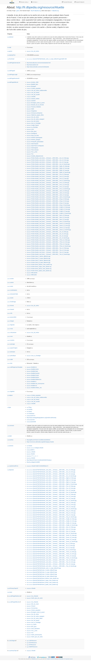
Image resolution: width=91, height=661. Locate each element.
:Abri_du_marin (33, 604)
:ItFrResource (31, 644)
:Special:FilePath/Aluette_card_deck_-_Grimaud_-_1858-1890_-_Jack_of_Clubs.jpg (51, 502)
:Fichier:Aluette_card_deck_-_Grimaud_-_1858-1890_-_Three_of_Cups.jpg (48, 244)
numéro (10, 340)
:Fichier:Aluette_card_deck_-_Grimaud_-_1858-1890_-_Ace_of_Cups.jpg (47, 162)
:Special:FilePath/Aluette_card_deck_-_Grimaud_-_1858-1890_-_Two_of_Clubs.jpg (51, 560)
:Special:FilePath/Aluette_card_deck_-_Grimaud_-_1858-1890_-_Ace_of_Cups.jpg (51, 474)
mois (10, 328)
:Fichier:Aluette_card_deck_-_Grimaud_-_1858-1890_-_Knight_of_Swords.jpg (49, 213)
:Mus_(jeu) (31, 131)
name (9, 592)
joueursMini (11, 317)
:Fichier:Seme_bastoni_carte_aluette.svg (39, 264)
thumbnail (10, 59)
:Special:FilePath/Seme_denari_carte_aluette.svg (42, 582)
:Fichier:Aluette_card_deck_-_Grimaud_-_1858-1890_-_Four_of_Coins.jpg (48, 184)
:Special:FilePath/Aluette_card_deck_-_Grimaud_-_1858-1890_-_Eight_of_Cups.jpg (51, 482)
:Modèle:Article (33, 369)
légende (11, 324)
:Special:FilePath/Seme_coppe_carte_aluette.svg (42, 580)
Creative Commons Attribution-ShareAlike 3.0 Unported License (59, 658)
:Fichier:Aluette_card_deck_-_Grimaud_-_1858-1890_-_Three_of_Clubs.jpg (48, 240)
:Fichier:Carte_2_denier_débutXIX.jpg (38, 256)
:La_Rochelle (32, 127)
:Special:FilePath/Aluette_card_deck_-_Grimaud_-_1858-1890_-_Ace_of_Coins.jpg (51, 472)
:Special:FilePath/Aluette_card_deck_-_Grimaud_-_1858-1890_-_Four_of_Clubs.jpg (51, 494)
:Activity (29, 409)
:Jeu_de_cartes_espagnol (35, 119)
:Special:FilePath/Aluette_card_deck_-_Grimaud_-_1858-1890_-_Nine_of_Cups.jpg (51, 531)
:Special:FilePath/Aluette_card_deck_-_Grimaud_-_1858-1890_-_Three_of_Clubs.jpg (51, 551)
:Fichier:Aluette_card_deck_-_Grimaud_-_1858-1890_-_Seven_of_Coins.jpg (48, 225)
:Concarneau (32, 608)
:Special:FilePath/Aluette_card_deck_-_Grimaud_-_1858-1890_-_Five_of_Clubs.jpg (51, 486)
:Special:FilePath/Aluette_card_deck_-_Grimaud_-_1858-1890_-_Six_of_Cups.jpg (51, 547)
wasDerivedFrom (12, 466)
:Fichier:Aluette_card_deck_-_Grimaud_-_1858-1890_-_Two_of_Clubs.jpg (48, 248)
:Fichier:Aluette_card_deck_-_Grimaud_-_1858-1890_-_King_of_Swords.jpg (48, 205)
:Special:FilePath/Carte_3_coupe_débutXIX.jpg (42, 572)
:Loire (30, 129)
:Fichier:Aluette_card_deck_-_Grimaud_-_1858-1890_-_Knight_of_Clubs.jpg (48, 207)
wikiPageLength (12, 74)
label (9, 436)
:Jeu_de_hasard (33, 620)
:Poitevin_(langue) (33, 139)
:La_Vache (31, 624)
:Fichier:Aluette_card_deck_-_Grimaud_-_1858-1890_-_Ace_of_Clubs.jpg (48, 158)
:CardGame (30, 413)
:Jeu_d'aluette (32, 596)
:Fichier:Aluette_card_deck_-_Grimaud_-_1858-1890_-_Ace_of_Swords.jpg (48, 164)
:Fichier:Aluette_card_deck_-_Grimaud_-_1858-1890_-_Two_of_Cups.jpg (47, 252)
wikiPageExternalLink (13, 62)
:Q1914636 (31, 421)
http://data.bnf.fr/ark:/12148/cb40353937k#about (39, 460)
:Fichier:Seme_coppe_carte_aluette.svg (39, 266)
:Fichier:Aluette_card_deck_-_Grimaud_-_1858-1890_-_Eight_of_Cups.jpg (48, 170)
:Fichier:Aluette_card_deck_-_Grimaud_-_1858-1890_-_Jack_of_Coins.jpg (48, 192)
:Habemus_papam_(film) (35, 115)
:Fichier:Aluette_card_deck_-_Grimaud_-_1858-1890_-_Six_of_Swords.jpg (48, 238)
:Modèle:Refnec (33, 377)
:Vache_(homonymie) (34, 634)
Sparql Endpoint (79, 2)
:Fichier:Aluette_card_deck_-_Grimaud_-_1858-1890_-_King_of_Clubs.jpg (48, 199)
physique (11, 351)
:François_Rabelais (34, 106)
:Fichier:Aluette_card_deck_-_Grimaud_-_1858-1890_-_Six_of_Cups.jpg (47, 235)
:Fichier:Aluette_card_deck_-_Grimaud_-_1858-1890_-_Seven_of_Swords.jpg (49, 229)
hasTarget (12, 640)
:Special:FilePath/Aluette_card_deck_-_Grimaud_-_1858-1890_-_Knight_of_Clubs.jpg (51, 519)
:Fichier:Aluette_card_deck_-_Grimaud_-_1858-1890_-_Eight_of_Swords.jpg (48, 172)
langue (10, 321)
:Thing (29, 407)
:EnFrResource (32, 642)
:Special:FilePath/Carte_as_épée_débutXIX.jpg (42, 576)
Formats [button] (34, 2)
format (10, 305)
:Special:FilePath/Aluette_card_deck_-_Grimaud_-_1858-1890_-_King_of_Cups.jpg (51, 515)
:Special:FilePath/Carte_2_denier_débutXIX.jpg (42, 570)
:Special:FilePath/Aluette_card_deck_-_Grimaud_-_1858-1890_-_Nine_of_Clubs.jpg (51, 527)
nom (10, 336)
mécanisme (11, 332)
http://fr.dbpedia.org (36, 10)
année (10, 278)
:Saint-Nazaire (32, 143)
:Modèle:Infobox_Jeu (34, 387)
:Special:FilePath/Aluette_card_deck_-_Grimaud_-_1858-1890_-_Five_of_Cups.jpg (51, 490)
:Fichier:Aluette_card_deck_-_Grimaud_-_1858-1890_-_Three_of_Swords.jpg (49, 246)
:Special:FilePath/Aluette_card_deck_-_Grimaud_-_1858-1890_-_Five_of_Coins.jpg (51, 488)
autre (10, 286)
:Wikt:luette (32, 274)
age (9, 47)
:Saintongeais (32, 147)
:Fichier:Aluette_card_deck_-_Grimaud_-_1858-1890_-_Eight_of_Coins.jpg (48, 168)
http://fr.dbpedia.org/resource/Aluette (40, 7)
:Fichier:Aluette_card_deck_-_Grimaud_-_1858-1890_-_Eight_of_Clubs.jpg (48, 166)
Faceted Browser (67, 2)
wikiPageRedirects (14, 596)
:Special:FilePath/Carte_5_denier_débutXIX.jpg (42, 574)
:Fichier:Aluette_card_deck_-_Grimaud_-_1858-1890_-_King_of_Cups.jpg (48, 203)
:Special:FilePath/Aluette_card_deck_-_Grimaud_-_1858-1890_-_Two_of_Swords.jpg (51, 566)
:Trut (30, 154)
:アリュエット (32, 456)
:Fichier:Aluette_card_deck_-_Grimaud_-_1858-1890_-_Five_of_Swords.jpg (48, 180)
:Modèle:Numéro (33, 373)
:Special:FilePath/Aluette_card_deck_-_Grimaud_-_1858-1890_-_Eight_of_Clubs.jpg (51, 478)
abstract (10, 37)
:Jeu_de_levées (33, 51)
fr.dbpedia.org (55, 10)
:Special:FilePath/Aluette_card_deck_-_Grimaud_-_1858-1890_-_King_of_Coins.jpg (51, 512)
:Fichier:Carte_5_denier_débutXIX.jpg (38, 260)
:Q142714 (31, 415)
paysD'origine (12, 348)
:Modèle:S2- (32, 385)
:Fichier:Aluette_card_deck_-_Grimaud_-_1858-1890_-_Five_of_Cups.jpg (47, 178)
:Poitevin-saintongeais (34, 137)
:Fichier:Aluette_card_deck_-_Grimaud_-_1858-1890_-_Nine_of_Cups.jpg (48, 219)
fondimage (11, 301)
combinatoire (12, 290)
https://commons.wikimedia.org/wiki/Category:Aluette (40, 442)
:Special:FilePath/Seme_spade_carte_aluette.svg (42, 584)
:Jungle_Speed (33, 125)
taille (10, 359)
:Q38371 (31, 449)
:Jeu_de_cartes (33, 117)
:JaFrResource (32, 640)
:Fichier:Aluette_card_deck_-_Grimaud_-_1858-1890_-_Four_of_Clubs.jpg (48, 182)
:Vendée (31, 96)
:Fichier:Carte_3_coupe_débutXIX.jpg (38, 258)
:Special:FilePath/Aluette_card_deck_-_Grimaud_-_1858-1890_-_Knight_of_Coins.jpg (51, 521)
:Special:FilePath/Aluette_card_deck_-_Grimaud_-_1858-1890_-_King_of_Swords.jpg (51, 517)
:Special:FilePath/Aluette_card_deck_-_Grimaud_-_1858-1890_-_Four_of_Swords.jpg (51, 500)
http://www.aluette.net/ (32, 64)
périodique (11, 355)
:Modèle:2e (32, 367)
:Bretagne (31, 86)
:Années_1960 (32, 82)
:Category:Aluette (35, 447)
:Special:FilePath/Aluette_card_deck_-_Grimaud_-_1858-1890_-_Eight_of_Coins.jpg (51, 480)
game (17, 10)
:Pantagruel (32, 133)
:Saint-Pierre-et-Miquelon (35, 145)
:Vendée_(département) (35, 156)
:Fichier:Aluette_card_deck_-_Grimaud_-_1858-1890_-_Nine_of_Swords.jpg (48, 221)
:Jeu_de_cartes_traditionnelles (37, 90)
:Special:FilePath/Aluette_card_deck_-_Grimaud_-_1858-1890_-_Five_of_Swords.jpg (51, 492)
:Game (29, 411)
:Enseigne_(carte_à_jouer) (36, 102)
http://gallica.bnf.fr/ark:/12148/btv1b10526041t (38, 439)
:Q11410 (31, 419)
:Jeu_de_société (33, 94)
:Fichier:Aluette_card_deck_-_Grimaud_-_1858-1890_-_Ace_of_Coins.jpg (48, 160)
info (9, 313)
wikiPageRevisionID (13, 78)
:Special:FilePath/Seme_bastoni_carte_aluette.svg (42, 578)
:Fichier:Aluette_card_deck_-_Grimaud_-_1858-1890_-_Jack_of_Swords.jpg (48, 197)
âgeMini (10, 391)
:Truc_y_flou (32, 152)
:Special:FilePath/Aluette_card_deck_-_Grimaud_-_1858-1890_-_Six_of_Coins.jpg (51, 545)
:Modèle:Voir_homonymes (35, 383)
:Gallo (30, 109)
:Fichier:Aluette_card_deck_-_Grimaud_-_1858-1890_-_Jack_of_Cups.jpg (48, 195)
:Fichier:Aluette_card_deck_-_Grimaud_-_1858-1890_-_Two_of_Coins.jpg (48, 250)
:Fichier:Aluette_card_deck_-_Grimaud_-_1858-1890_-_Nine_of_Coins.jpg (48, 217)
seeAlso (10, 439)
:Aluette (29, 445)
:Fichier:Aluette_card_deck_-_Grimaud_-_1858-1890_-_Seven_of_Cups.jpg (48, 227)
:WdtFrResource (32, 646)
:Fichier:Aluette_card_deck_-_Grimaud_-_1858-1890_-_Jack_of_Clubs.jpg (48, 190)
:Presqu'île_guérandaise (35, 141)
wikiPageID (11, 70)
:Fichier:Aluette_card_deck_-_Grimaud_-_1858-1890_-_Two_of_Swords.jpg (48, 254)
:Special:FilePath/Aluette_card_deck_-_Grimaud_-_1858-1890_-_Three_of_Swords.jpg (52, 558)
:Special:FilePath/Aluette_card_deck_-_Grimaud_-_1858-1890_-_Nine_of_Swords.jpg (51, 533)
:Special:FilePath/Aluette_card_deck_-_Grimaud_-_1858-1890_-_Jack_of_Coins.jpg (51, 504)
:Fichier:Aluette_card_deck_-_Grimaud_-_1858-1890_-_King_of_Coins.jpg (48, 201)
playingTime (11, 55)
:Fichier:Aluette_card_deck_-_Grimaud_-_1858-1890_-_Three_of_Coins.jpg (48, 242)
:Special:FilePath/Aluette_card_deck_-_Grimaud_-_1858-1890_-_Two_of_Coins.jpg (51, 562)
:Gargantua (32, 111)
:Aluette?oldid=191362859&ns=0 (37, 466)
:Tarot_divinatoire (33, 628)
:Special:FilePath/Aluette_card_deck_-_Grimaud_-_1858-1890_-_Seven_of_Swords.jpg (52, 541)
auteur (10, 282)
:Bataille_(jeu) (32, 84)
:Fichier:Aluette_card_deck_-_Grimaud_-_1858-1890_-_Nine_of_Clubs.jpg (48, 215)
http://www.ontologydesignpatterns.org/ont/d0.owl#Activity (41, 417)
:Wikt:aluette (32, 272)
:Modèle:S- (32, 381)
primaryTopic (13, 650)
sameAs (10, 445)
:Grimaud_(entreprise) (34, 113)
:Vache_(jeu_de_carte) (35, 598)
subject (10, 395)
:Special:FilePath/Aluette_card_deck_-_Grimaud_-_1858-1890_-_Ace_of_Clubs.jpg (51, 469)
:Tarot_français (32, 149)
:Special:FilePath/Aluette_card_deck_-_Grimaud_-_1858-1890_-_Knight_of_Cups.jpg (51, 523)
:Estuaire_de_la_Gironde (35, 104)
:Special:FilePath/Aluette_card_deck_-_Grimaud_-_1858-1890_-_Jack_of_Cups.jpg (51, 506)
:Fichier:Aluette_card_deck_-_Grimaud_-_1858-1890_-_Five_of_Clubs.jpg (48, 174)
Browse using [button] (24, 2)
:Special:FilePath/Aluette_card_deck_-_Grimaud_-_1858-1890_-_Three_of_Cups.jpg (51, 555)
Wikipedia (34, 658)
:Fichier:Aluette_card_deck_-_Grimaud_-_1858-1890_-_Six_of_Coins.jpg (47, 233)
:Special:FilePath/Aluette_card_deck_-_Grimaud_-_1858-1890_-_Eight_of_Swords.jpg (52, 484)
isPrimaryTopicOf (12, 588)
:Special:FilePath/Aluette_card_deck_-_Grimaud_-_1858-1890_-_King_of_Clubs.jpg (51, 510)
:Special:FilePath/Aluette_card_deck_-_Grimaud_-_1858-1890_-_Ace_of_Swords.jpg (51, 476)
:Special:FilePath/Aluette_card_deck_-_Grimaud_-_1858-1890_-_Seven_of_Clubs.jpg (51, 535)
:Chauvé (31, 606)
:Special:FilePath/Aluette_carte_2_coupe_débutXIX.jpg (44, 568)
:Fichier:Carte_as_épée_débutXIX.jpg (38, 262)
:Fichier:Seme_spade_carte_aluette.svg (39, 270)
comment (10, 425)
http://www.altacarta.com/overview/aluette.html (39, 62)
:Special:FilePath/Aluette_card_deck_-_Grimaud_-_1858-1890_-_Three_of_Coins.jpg (51, 553)
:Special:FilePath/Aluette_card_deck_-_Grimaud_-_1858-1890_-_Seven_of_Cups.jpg (51, 539)
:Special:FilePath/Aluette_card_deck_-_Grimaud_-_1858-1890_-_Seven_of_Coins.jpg (51, 537)
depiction (10, 469)
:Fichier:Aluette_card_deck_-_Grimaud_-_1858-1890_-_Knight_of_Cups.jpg (48, 211)
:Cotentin (31, 100)
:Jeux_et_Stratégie (34, 123)
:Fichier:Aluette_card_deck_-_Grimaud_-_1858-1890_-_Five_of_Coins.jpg (48, 176)
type (9, 407)
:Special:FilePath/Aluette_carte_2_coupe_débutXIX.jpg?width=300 (47, 59)
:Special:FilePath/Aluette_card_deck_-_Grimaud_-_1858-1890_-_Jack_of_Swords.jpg (51, 508)
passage (11, 344)
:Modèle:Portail (33, 375)
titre (9, 363)
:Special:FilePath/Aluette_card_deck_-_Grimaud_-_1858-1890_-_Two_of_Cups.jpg (51, 564)
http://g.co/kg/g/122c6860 (33, 462)
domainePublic (12, 294)
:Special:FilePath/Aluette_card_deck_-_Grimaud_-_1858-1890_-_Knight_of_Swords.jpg (52, 525)
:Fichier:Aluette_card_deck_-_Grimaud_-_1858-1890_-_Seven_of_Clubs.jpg (48, 223)
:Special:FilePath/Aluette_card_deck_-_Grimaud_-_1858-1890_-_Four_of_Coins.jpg (51, 496)
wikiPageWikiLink (12, 82)
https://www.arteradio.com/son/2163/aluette (38, 67)
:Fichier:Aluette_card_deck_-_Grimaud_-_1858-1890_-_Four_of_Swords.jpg (48, 188)
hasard (10, 309)
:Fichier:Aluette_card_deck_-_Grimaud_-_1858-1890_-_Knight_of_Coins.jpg (48, 209)
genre (9, 51)
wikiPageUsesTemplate (14, 367)
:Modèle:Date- (32, 371)
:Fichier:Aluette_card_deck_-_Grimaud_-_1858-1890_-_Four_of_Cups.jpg (48, 186)
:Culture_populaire (34, 88)
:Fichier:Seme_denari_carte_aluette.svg (39, 268)
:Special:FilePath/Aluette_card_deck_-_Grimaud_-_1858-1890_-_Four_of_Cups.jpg (51, 498)
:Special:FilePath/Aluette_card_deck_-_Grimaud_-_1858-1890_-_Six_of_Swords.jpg (51, 549)
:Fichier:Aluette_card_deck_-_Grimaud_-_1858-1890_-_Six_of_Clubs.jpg (47, 231)
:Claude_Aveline (33, 98)
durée (10, 298)
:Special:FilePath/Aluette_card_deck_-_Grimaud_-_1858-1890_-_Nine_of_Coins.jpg (51, 529)
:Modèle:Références (34, 379)
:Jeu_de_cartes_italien (35, 618)
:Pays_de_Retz (33, 135)
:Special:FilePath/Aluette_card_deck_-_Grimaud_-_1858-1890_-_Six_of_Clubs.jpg (51, 543)
